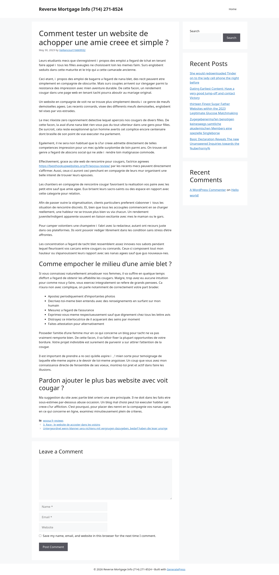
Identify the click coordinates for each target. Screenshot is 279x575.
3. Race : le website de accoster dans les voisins (71, 424)
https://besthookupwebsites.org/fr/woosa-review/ (74, 166)
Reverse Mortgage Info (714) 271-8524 (81, 9)
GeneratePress (176, 569)
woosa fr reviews (53, 420)
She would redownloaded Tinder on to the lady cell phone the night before (214, 78)
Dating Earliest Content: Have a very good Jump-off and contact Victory (212, 93)
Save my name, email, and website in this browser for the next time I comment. (99, 536)
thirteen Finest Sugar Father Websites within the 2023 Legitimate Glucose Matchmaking (214, 108)
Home (233, 9)
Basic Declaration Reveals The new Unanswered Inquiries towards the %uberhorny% (214, 143)
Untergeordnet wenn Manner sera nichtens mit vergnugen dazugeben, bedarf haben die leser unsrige (105, 428)
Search (195, 31)
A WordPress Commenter (208, 190)
